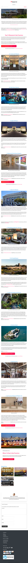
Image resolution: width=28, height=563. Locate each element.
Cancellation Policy (5, 539)
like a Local (7, 181)
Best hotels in (8, 458)
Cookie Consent (5, 542)
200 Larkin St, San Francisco (7, 215)
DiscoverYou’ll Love (9, 45)
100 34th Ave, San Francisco (7, 146)
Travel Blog (4, 534)
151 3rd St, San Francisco (7, 421)
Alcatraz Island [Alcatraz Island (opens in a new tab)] (5, 350)
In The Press (4, 535)
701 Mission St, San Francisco (7, 252)
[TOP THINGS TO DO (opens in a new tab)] (16, 221)
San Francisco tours (23, 28)
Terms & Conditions (5, 540)
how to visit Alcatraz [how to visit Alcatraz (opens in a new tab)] (19, 355)
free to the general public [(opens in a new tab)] (9, 283)
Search (25, 6)
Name (3, 515)
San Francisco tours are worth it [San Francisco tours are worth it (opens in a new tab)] (18, 427)
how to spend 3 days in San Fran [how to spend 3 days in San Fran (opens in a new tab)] (10, 29)
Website (3, 522)
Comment (3, 507)
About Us (4, 533)
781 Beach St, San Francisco (7, 80)
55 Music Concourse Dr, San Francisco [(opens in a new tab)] (8, 318)
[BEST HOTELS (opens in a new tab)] (7, 222)
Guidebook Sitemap (5, 536)
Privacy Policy (4, 541)
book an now (8, 353)
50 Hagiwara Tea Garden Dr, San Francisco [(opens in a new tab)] (9, 285)
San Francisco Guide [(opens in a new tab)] (8, 28)
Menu (14, 4)
